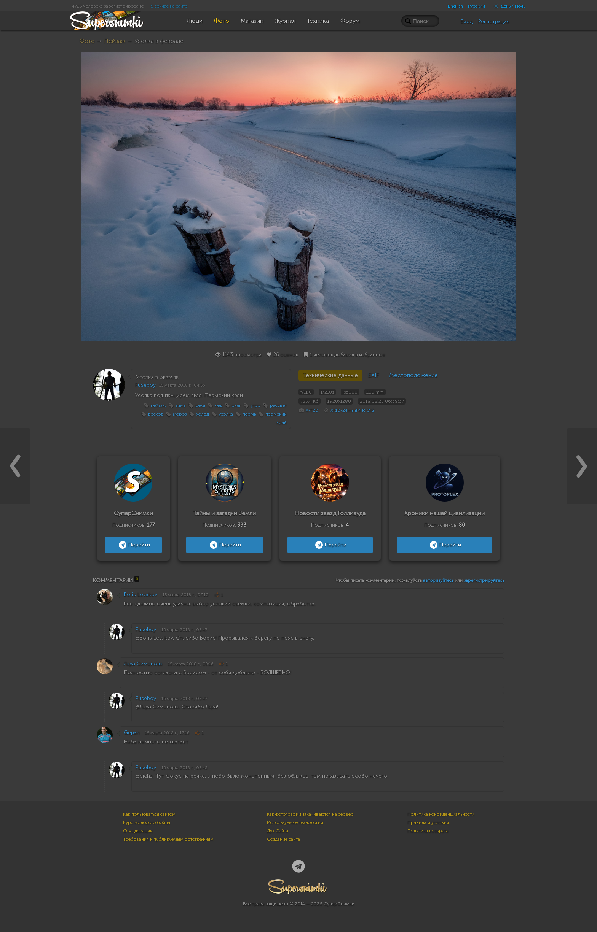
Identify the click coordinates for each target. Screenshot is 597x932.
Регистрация (493, 21)
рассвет (278, 405)
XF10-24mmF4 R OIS (352, 410)
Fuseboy (145, 385)
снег (236, 405)
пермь (249, 414)
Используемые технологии (295, 822)
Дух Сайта (277, 831)
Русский (476, 6)
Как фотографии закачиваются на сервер (310, 814)
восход (155, 414)
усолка (226, 414)
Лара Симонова (143, 663)
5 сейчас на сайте (169, 6)
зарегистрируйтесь (484, 580)
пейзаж (158, 405)
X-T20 (312, 410)
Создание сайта (283, 839)
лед (218, 405)
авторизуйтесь (438, 580)
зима (181, 405)
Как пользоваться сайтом (149, 814)
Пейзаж (114, 40)
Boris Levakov (140, 594)
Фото (87, 40)
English (455, 6)
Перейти (133, 545)
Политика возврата (428, 831)
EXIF (373, 375)
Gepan (132, 732)
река (200, 405)
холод (202, 414)
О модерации (138, 831)
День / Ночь (507, 6)
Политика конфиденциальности (440, 814)
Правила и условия (428, 822)
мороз (180, 414)
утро (255, 405)
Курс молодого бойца (146, 822)
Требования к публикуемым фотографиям (168, 839)
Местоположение (413, 375)
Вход (467, 21)
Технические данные (330, 375)
